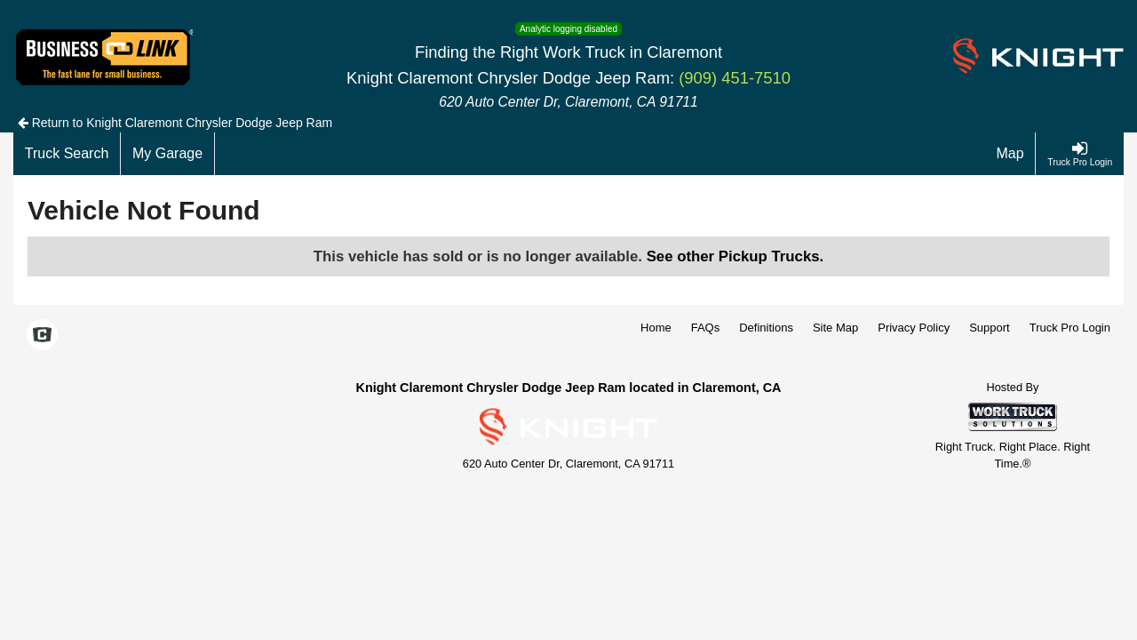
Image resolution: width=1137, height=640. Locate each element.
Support (989, 327)
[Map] (1011, 153)
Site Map (835, 327)
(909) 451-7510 (735, 77)
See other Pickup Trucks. (735, 256)
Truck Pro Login (1070, 327)
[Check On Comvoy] (42, 336)
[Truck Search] (67, 153)
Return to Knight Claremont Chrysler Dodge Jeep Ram (175, 123)
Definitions (766, 327)
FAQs (705, 327)
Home (656, 327)
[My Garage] (168, 153)
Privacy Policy (914, 327)
